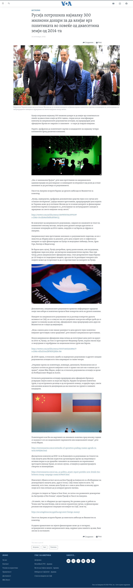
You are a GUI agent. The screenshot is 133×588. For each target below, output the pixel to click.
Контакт (5, 564)
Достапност (6, 576)
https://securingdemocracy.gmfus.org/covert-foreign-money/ (55, 512)
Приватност (6, 572)
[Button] (88, 42)
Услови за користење (10, 568)
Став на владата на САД (43, 576)
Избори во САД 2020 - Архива (45, 572)
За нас (4, 560)
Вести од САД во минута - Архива (46, 568)
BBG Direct (6, 580)
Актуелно (35, 10)
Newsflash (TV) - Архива (43, 564)
